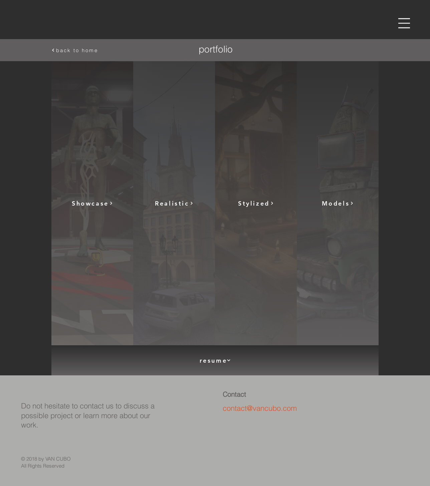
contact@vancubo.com (260, 408)
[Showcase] (92, 203)
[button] (404, 23)
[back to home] (98, 50)
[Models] (338, 203)
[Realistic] (174, 203)
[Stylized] (256, 203)
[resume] (215, 360)
